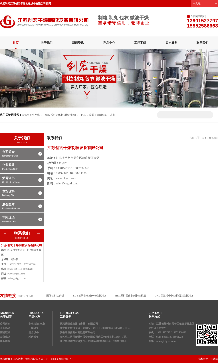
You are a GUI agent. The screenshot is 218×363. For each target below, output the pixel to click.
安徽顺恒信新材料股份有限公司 (77, 332)
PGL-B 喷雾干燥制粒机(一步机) (98, 115)
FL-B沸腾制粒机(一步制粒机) (89, 295)
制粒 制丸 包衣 (37, 323)
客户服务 (171, 42)
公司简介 (21, 154)
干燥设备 (34, 328)
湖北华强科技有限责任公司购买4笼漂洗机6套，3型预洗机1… (94, 341)
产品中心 (109, 42)
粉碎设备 (34, 336)
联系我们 (202, 42)
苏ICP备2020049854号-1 (62, 359)
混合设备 (34, 332)
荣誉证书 (21, 180)
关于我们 (47, 42)
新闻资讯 (78, 42)
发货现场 (21, 193)
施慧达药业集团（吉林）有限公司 (79, 323)
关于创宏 (6, 316)
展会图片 (21, 206)
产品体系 (34, 316)
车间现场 (21, 219)
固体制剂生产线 (31, 115)
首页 (16, 42)
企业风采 (21, 167)
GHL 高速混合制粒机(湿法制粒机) (174, 295)
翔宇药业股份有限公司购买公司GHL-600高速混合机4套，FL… (95, 328)
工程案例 (140, 42)
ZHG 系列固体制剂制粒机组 (60, 115)
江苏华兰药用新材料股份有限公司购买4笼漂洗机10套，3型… (94, 336)
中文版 (197, 3)
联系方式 (154, 316)
